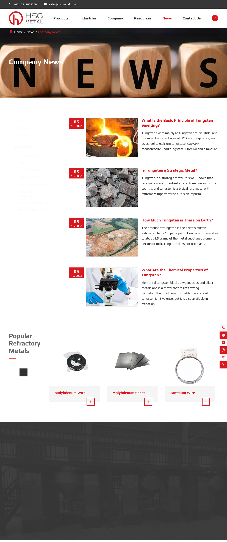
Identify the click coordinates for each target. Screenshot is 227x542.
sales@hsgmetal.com (62, 4)
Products (61, 18)
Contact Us (192, 18)
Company (115, 18)
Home (18, 32)
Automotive (82, 507)
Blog (18, 135)
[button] (23, 372)
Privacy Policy (146, 536)
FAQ (144, 488)
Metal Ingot (25, 177)
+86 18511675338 (25, 4)
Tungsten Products (31, 184)
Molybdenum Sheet (128, 393)
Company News (49, 32)
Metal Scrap (25, 170)
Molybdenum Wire (70, 393)
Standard (147, 476)
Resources (143, 18)
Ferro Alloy (25, 155)
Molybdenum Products (25, 193)
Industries (88, 18)
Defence (80, 494)
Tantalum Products (31, 203)
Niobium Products (30, 210)
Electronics (82, 519)
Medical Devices (85, 482)
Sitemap (129, 536)
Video (145, 482)
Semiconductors (85, 476)
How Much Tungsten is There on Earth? (177, 220)
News (167, 18)
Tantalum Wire (182, 393)
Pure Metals (25, 163)
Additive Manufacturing (90, 513)
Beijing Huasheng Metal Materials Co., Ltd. (51, 536)
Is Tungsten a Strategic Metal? (169, 170)
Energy (79, 500)
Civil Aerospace (85, 488)
